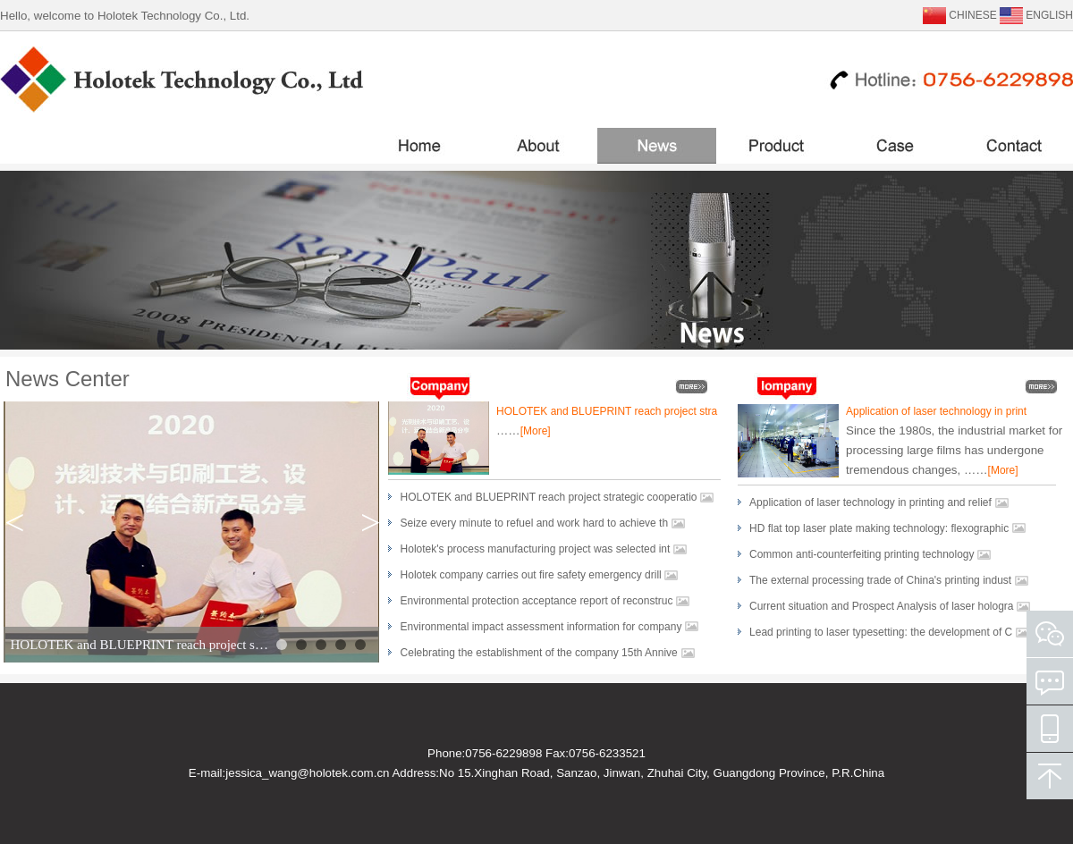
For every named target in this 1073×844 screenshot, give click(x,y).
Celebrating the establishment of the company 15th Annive (539, 652)
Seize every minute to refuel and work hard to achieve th (535, 523)
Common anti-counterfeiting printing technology (861, 554)
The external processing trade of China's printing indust (880, 580)
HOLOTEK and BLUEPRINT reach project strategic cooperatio (549, 497)
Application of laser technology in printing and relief (870, 502)
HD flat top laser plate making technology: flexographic (880, 528)
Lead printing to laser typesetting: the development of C (880, 632)
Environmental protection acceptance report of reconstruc (537, 601)
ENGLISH (1049, 15)
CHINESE (972, 15)
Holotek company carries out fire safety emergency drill (531, 575)
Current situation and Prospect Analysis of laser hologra (881, 606)
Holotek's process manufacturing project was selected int (536, 549)
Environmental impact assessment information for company (543, 626)
